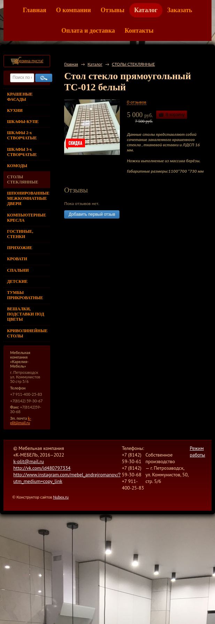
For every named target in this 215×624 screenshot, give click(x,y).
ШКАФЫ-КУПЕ (22, 121)
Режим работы (197, 451)
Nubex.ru (61, 497)
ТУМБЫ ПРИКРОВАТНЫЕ (25, 295)
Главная (34, 10)
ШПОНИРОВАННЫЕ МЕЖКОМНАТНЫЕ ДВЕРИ (28, 198)
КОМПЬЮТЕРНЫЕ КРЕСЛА (26, 218)
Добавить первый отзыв (91, 214)
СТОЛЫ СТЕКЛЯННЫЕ (22, 179)
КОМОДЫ (17, 165)
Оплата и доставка (88, 30)
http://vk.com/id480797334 (41, 468)
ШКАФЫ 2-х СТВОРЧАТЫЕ (22, 135)
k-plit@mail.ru (20, 420)
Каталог (146, 10)
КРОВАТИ (17, 258)
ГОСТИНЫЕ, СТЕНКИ (20, 234)
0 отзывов (136, 102)
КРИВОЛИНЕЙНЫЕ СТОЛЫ (27, 333)
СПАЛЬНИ (18, 270)
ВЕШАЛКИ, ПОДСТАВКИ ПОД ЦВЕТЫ (25, 314)
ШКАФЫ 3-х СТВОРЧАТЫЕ (22, 152)
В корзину (175, 114)
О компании (73, 10)
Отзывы (112, 10)
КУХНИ (15, 110)
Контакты (139, 30)
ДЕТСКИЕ (17, 281)
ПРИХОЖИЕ (19, 247)
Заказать (179, 10)
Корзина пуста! (28, 60)
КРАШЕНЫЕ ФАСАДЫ (19, 97)
